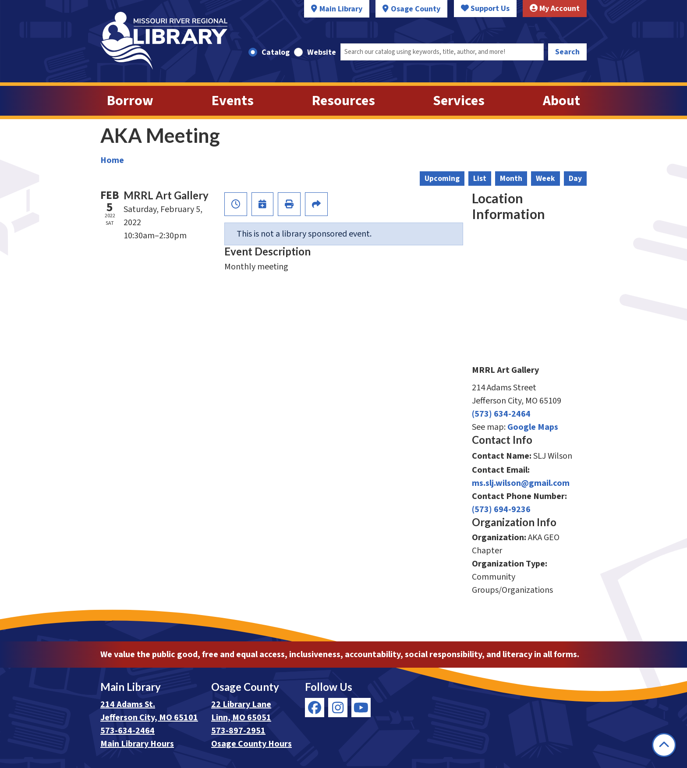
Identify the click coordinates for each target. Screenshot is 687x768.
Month (511, 178)
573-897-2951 (238, 731)
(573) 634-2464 (501, 414)
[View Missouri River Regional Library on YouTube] (361, 707)
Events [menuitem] (233, 101)
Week (545, 178)
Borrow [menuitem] (130, 101)
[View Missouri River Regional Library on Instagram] (337, 707)
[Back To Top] (664, 745)
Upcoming (442, 178)
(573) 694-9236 (501, 509)
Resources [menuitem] (343, 101)
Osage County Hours (251, 744)
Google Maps (532, 427)
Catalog (276, 52)
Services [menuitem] (459, 101)
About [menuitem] (561, 101)
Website (321, 52)
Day (575, 178)
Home (112, 160)
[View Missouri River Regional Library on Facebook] (314, 707)
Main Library (340, 9)
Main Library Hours (137, 744)
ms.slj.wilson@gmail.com (521, 483)
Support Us (485, 8)
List (479, 178)
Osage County (415, 9)
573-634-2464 (127, 731)
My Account (555, 8)
